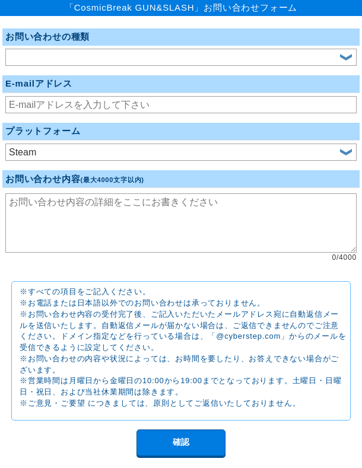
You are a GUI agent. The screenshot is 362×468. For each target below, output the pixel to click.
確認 (181, 442)
